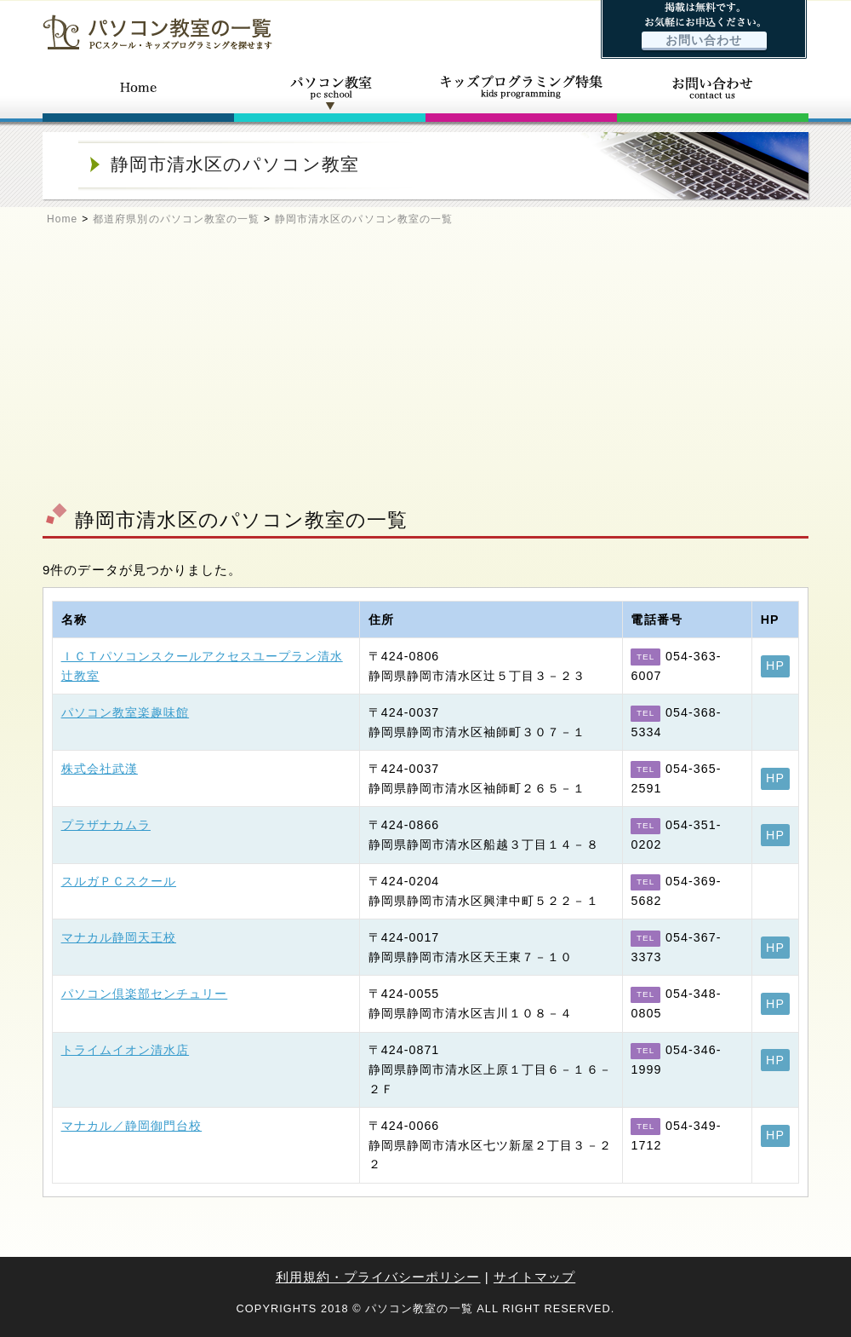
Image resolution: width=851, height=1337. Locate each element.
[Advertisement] (425, 371)
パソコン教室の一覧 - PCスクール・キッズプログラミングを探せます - (157, 31)
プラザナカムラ (106, 825)
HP (775, 665)
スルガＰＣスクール (118, 881)
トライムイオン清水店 (125, 1050)
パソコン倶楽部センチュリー (144, 993)
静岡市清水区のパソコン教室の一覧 (364, 219)
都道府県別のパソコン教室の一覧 (176, 219)
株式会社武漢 (99, 768)
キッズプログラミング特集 (521, 92)
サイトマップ (534, 1277)
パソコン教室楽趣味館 (125, 712)
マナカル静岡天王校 (118, 937)
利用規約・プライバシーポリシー (378, 1277)
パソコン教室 (330, 92)
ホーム (138, 92)
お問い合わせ (703, 40)
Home (62, 219)
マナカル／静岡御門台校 (132, 1125)
